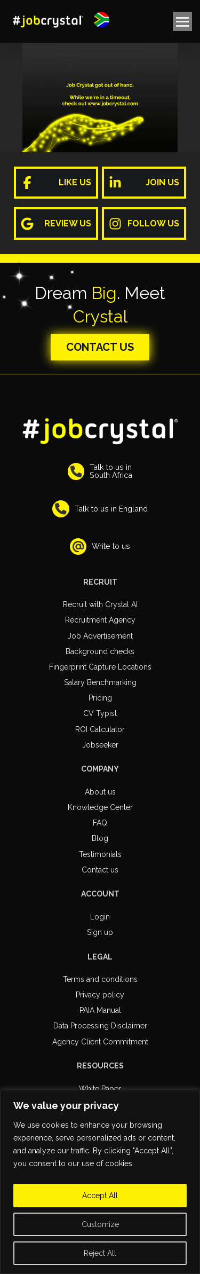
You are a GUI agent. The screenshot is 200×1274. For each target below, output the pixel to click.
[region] (100, 1182)
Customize (100, 1224)
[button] (101, 20)
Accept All (100, 1195)
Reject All (100, 1253)
